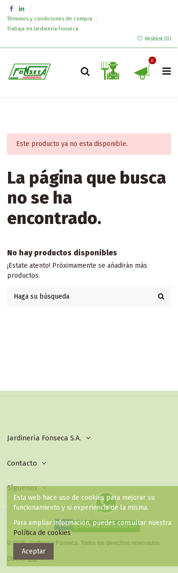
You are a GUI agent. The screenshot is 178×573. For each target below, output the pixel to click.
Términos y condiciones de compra (50, 19)
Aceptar (34, 551)
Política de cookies (42, 533)
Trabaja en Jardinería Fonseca (42, 29)
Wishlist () (154, 39)
